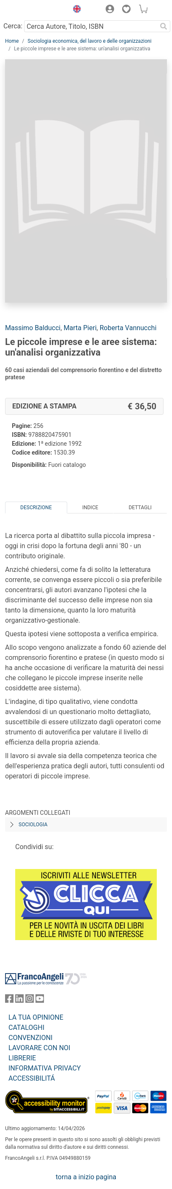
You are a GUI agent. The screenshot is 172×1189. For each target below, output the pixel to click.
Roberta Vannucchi (128, 328)
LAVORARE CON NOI (39, 1048)
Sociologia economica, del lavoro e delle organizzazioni (89, 41)
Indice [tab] (90, 507)
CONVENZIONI (30, 1038)
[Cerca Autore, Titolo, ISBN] (90, 26)
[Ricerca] (163, 26)
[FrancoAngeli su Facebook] (9, 1000)
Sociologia (33, 825)
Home (12, 41)
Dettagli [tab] (139, 507)
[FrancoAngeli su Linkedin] (19, 1000)
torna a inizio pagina (86, 1177)
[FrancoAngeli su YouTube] (39, 1000)
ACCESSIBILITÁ (31, 1078)
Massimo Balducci (32, 328)
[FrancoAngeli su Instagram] (29, 1000)
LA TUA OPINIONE (35, 1017)
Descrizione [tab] (36, 507)
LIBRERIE (22, 1058)
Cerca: (12, 26)
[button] (75, 10)
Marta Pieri (79, 328)
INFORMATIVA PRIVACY (44, 1068)
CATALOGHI (26, 1027)
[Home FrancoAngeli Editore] (33, 10)
